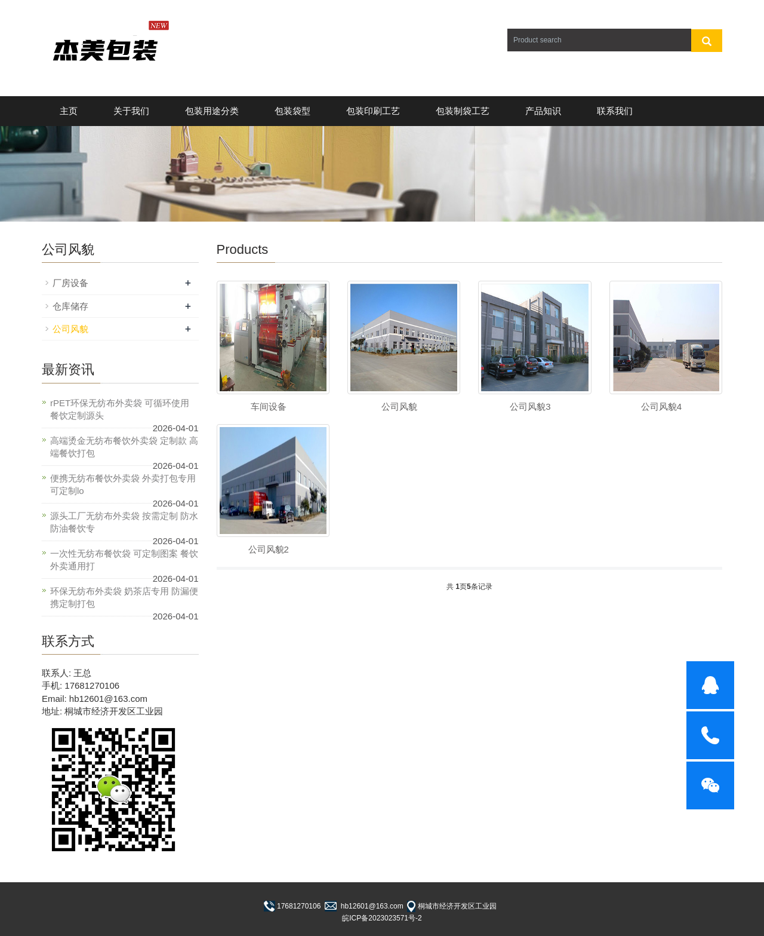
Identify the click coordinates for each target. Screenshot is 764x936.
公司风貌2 (268, 549)
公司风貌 (399, 406)
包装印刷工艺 (373, 111)
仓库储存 (70, 306)
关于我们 (131, 111)
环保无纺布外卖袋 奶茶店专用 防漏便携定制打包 (124, 597)
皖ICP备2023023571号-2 (381, 918)
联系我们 (615, 111)
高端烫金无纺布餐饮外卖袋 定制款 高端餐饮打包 (124, 446)
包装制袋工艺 (462, 111)
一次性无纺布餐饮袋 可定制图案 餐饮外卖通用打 (124, 559)
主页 (69, 111)
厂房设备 (70, 283)
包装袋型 (292, 111)
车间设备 (268, 406)
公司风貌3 (530, 406)
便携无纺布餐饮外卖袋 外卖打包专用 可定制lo (123, 484)
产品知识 (543, 111)
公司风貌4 (661, 406)
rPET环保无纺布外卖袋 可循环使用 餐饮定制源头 (119, 409)
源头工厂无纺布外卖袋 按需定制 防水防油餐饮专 (124, 522)
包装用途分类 (212, 111)
